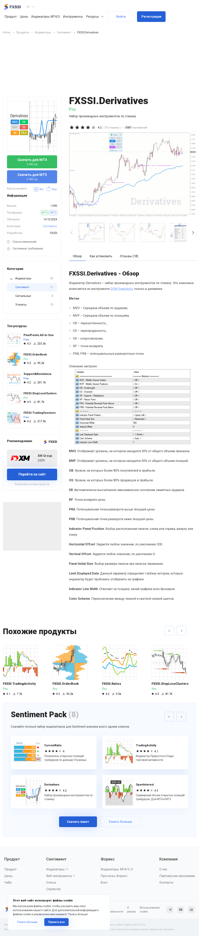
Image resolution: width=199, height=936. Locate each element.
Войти (121, 16)
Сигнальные (34, 296)
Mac (51, 189)
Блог (104, 882)
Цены (24, 16)
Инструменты (73, 16)
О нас (163, 869)
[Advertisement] (99, 68)
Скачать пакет (78, 822)
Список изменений (21, 241)
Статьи (51, 882)
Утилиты (34, 305)
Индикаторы (34, 278)
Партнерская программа (177, 876)
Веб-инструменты (60, 876)
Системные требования (25, 248)
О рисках (131, 909)
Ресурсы (92, 16)
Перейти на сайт (32, 474)
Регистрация (151, 16)
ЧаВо (8, 882)
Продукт (10, 16)
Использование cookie (150, 909)
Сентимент (50, 226)
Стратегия (53, 889)
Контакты (166, 882)
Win (39, 189)
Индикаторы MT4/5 (45, 16)
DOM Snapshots (121, 289)
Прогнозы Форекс (114, 876)
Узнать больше (27, 922)
